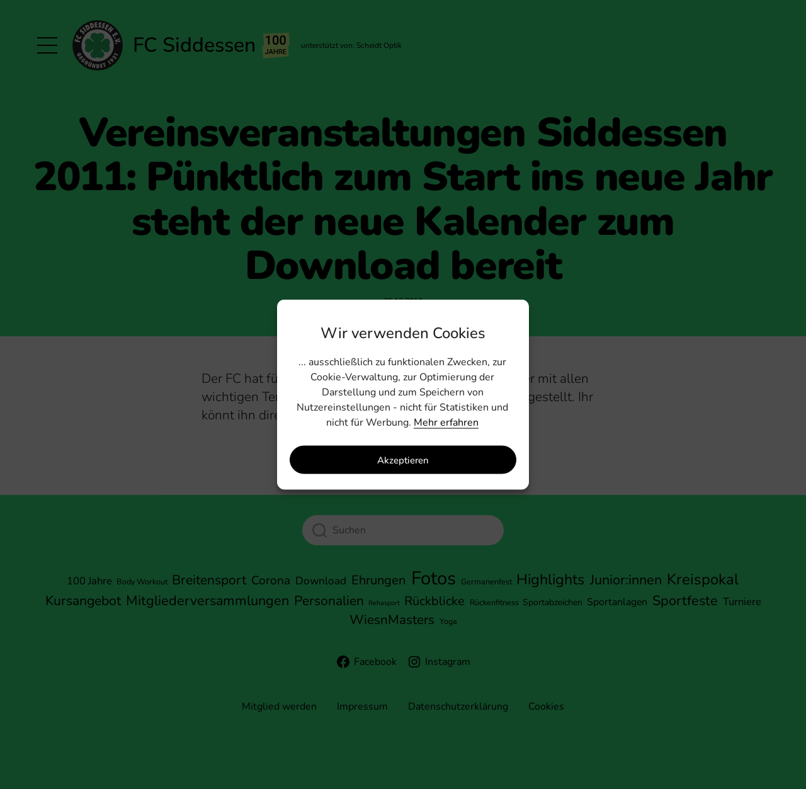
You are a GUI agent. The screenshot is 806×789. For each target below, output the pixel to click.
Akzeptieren (403, 459)
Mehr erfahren (446, 422)
